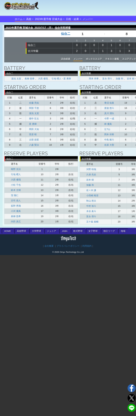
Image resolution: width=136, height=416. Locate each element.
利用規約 (87, 246)
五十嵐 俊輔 (92, 221)
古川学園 (33, 51)
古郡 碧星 (34, 139)
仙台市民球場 (62, 27)
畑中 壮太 (34, 118)
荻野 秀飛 (16, 205)
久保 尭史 (91, 174)
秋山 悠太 (91, 200)
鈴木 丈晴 (16, 190)
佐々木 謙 (91, 190)
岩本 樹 (130, 78)
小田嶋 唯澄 (92, 195)
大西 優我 (43, 78)
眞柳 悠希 (29, 78)
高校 (28, 19)
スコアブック (129, 58)
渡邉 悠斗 (109, 108)
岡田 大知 (34, 129)
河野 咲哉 (91, 169)
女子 (93, 231)
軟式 (78, 231)
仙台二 (65, 33)
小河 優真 (16, 211)
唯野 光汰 (16, 169)
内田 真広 (16, 221)
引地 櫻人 (56, 78)
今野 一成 (109, 118)
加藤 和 (119, 78)
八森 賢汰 (34, 145)
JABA (65, 231)
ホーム (19, 19)
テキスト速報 (112, 58)
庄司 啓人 (16, 200)
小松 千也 (16, 185)
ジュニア (51, 231)
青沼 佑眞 (109, 103)
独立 (109, 231)
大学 (36, 231)
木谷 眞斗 (91, 211)
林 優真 (108, 124)
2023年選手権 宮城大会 (48, 19)
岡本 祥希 (94, 78)
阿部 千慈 (34, 108)
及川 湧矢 (109, 113)
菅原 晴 (33, 134)
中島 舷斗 (109, 139)
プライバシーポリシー (68, 246)
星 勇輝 (67, 78)
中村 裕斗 (91, 206)
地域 (123, 231)
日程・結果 (72, 19)
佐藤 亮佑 (34, 103)
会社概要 (49, 246)
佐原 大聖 (109, 145)
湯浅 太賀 (16, 78)
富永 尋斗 (107, 78)
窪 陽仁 (14, 195)
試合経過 (65, 58)
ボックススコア (94, 58)
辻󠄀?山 (107, 129)
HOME (7, 231)
